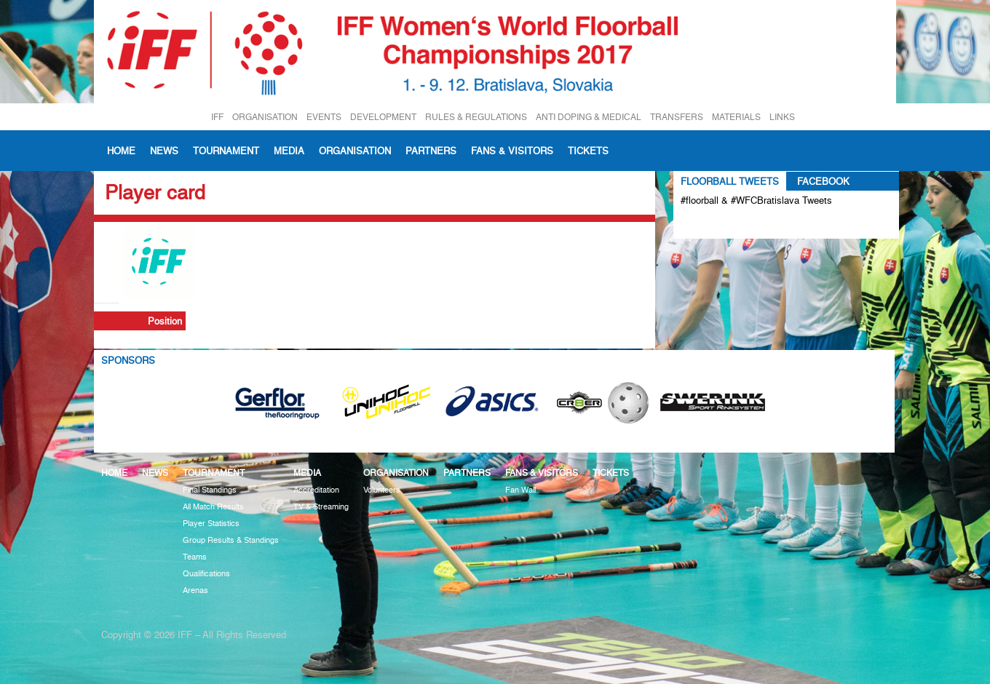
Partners (430, 150)
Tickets (588, 150)
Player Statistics (211, 523)
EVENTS (323, 116)
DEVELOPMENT (383, 116)
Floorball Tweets (730, 181)
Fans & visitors (512, 150)
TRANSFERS (676, 116)
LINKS (782, 116)
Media (289, 150)
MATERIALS (736, 116)
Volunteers (381, 490)
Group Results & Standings (231, 540)
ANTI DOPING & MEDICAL (588, 116)
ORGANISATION (265, 116)
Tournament (226, 150)
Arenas (195, 590)
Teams (195, 557)
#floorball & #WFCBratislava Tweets (756, 200)
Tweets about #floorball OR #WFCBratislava (743, 224)
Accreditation (316, 490)
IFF (217, 116)
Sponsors (128, 360)
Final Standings (210, 490)
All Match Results (213, 507)
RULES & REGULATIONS (476, 116)
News (164, 150)
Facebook (823, 181)
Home (121, 150)
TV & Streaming (321, 507)
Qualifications (206, 573)
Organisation (355, 150)
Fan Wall (520, 490)
